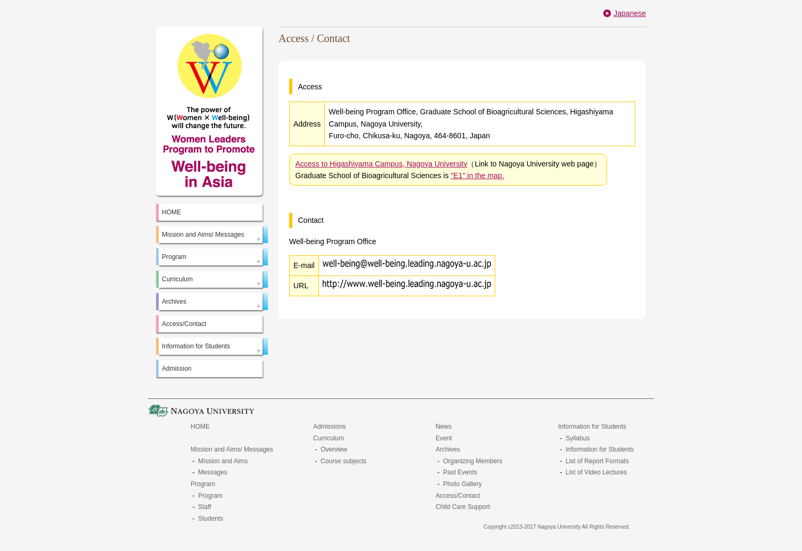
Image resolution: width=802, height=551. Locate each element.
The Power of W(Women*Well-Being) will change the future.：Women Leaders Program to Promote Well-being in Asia (209, 111)
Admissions (329, 426)
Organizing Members (472, 461)
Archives (448, 449)
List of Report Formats (597, 461)
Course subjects (343, 461)
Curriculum (328, 438)
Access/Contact (184, 324)
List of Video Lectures (596, 472)
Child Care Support (463, 507)
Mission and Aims (223, 461)
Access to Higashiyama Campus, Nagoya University (382, 164)
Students (210, 518)
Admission (176, 368)
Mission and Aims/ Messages (232, 449)
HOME (171, 212)
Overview (334, 449)
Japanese (629, 13)
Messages (212, 472)
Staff (204, 507)
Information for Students (592, 426)
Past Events (460, 472)
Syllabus (578, 438)
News (444, 426)
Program (203, 484)
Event (444, 438)
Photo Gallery (462, 484)
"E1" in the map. (477, 175)
